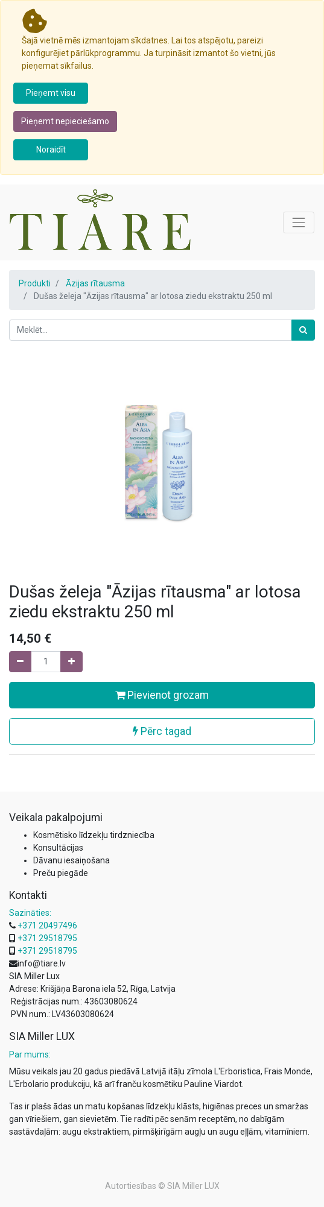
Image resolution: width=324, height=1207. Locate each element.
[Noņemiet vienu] (20, 661)
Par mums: (30, 1054)
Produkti (35, 283)
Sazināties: (30, 913)
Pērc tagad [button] (162, 731)
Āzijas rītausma (95, 283)
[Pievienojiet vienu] (71, 661)
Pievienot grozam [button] (162, 695)
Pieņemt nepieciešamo (65, 121)
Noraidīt (51, 149)
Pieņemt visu (50, 93)
